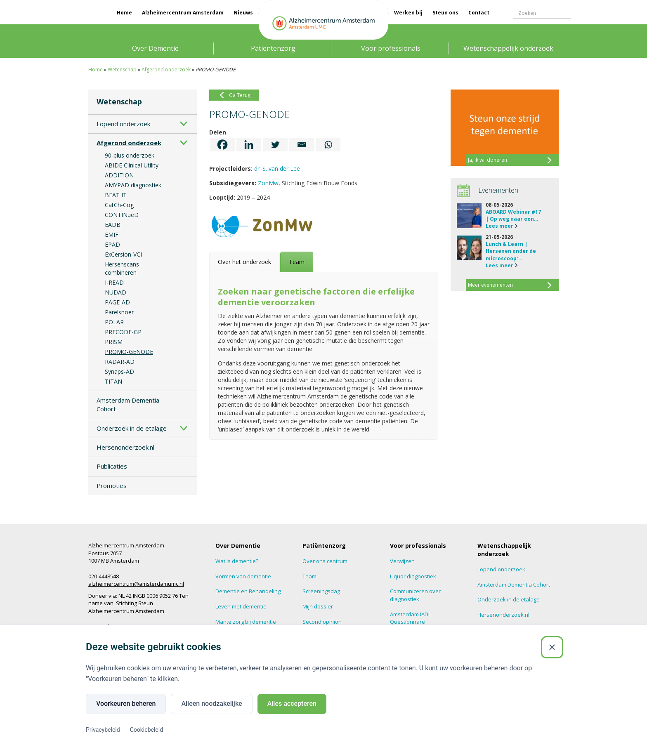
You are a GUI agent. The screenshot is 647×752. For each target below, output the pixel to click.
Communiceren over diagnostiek (415, 595)
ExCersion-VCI (123, 254)
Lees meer (499, 225)
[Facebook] (222, 144)
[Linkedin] (248, 144)
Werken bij (408, 12)
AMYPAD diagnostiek (133, 185)
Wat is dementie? (236, 561)
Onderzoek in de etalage (132, 428)
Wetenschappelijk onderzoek (508, 48)
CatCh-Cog (119, 205)
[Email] (301, 144)
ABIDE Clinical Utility (131, 165)
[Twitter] (275, 144)
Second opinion (322, 621)
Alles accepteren (291, 703)
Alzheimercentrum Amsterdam (183, 12)
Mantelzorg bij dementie (245, 621)
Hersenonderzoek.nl (125, 447)
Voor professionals (390, 48)
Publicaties (112, 466)
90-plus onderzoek (129, 155)
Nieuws (243, 12)
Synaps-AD (119, 371)
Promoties (112, 485)
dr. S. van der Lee (277, 168)
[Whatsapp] (328, 144)
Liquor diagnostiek (413, 576)
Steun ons (445, 12)
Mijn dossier (317, 606)
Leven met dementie (241, 606)
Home (124, 12)
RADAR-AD (120, 361)
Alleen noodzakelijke (211, 703)
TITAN (113, 381)
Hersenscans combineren (122, 268)
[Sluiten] (552, 647)
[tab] (244, 262)
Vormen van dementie (243, 576)
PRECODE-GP (123, 332)
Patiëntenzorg (273, 48)
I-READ (114, 282)
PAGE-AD (117, 302)
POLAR (114, 322)
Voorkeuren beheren (126, 703)
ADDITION (119, 175)
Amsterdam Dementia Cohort (128, 404)
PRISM (114, 342)
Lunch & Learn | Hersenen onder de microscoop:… (511, 251)
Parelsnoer (119, 312)
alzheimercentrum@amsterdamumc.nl (136, 583)
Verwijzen (402, 561)
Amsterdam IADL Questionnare (410, 618)
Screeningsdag (321, 591)
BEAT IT (116, 195)
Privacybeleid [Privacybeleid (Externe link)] (103, 729)
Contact (478, 12)
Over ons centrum (324, 561)
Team (309, 576)
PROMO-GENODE (129, 352)
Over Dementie (155, 48)
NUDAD (115, 292)
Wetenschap (122, 69)
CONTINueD (122, 215)
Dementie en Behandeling (248, 591)
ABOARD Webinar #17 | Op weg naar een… (513, 215)
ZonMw (268, 183)
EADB (112, 225)
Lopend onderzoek (123, 124)
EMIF (111, 234)
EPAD (112, 244)
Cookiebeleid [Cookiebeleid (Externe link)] (146, 729)
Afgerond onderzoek (166, 69)
